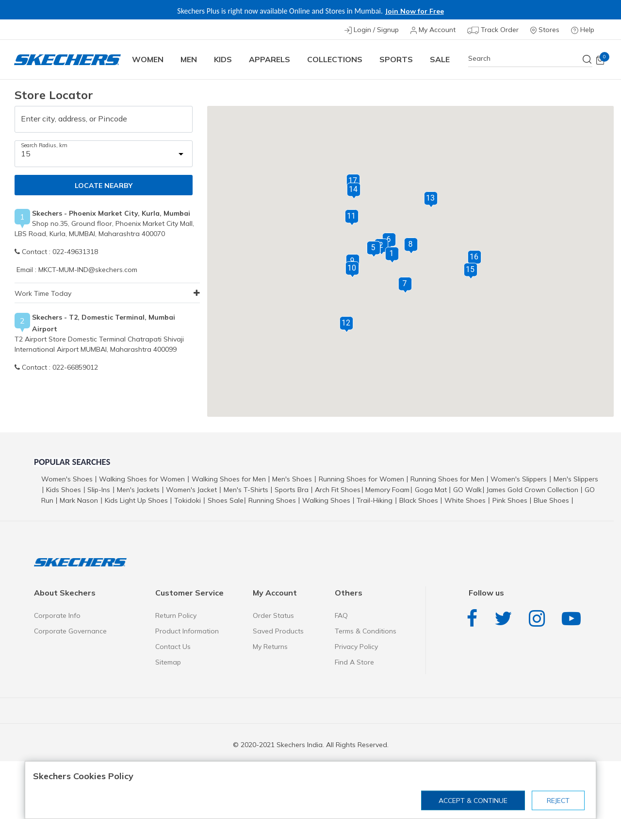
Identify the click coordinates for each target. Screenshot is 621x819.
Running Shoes (272, 500)
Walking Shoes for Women (142, 479)
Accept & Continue (473, 800)
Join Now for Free (414, 11)
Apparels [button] (269, 59)
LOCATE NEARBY (103, 185)
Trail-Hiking (374, 500)
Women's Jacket (191, 489)
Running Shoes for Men (447, 479)
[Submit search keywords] (587, 59)
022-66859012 (75, 367)
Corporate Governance (70, 631)
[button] (392, 255)
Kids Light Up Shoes (136, 500)
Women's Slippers (518, 479)
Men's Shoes (292, 479)
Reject (558, 800)
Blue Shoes (551, 500)
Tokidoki (187, 500)
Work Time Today (43, 293)
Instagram (539, 618)
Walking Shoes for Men (229, 479)
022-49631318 (75, 251)
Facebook (474, 618)
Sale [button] (440, 59)
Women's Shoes (67, 479)
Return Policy (175, 615)
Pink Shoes (509, 500)
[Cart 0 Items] (600, 59)
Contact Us (173, 646)
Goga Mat (431, 489)
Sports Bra (292, 489)
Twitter (505, 618)
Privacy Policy (356, 646)
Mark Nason (79, 500)
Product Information (187, 631)
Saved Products (278, 631)
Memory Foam (387, 489)
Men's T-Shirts (246, 489)
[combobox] (530, 58)
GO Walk (467, 489)
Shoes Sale (226, 500)
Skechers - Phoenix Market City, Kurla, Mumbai (111, 213)
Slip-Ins (98, 489)
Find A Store (354, 662)
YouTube (574, 618)
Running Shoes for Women (361, 479)
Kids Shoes (63, 489)
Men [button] (188, 59)
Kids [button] (223, 59)
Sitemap (168, 662)
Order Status (273, 615)
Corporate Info (57, 615)
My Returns (270, 646)
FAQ (341, 615)
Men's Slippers (576, 479)
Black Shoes (418, 500)
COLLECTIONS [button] (334, 59)
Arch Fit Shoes (337, 489)
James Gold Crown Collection (532, 489)
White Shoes (465, 500)
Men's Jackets (138, 489)
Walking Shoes (326, 500)
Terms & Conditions (365, 631)
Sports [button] (396, 59)
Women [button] (147, 59)
